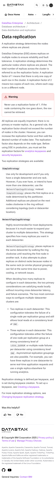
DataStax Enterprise (12, 23)
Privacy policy (45, 437)
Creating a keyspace (28, 386)
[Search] (37, 5)
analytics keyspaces (35, 151)
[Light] (43, 5)
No (19, 414)
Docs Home (12, 14)
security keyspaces (12, 155)
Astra (32, 14)
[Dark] (47, 5)
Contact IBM (26, 477)
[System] (51, 5)
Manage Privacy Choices (29, 441)
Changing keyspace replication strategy (22, 396)
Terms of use (8, 441)
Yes (7, 414)
